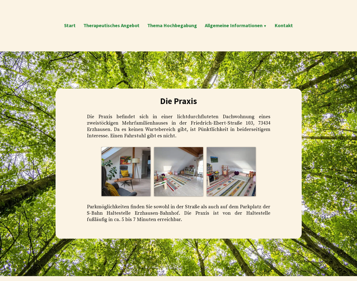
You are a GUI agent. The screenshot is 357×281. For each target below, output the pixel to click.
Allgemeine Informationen (234, 25)
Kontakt (284, 25)
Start (70, 25)
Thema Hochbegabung (172, 25)
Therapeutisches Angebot (111, 25)
